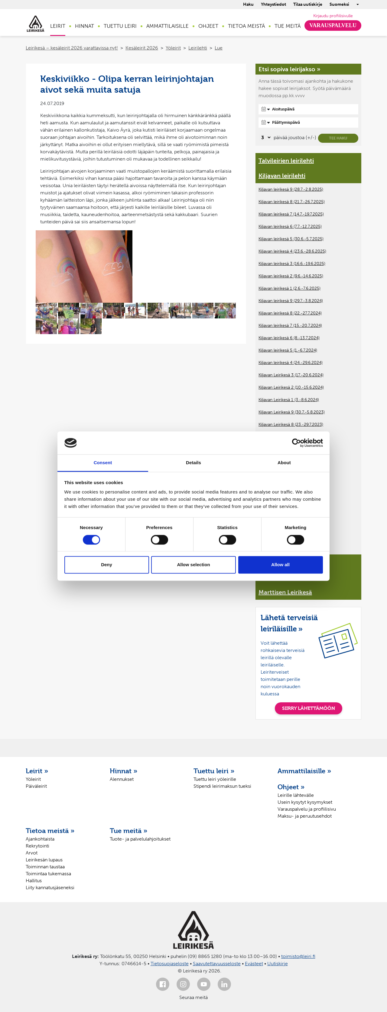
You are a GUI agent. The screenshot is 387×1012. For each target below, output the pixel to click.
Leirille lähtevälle (296, 795)
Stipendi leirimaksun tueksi (222, 786)
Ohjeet (208, 26)
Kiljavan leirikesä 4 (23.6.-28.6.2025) (292, 251)
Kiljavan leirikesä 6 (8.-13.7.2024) (289, 337)
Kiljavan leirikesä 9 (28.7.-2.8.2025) (291, 189)
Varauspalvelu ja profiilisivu (307, 809)
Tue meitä (288, 26)
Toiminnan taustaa (45, 867)
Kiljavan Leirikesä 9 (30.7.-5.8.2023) (292, 412)
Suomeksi (339, 4)
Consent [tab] (103, 462)
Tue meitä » (129, 831)
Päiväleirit (36, 786)
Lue (219, 48)
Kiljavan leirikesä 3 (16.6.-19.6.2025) (292, 263)
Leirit (57, 26)
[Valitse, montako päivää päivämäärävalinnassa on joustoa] (265, 137)
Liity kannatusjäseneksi (50, 887)
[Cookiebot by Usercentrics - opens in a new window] (296, 442)
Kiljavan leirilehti (282, 175)
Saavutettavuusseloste (217, 963)
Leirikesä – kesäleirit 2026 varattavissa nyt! (72, 48)
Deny (106, 564)
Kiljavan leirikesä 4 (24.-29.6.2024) (291, 362)
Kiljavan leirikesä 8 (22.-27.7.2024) (290, 313)
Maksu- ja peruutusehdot (305, 816)
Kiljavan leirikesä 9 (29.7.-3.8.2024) (291, 300)
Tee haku (338, 138)
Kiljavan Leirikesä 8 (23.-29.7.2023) (291, 424)
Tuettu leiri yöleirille (215, 779)
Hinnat (84, 26)
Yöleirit (173, 48)
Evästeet (254, 963)
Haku (248, 4)
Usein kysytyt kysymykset (305, 802)
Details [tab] (193, 462)
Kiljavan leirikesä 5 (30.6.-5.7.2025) (291, 238)
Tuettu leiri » (214, 771)
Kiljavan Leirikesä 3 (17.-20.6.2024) (291, 375)
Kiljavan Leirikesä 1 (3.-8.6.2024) (289, 399)
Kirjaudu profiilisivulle (333, 15)
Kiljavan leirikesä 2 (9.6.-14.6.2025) (291, 276)
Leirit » (37, 771)
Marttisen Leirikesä (285, 592)
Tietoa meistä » (50, 831)
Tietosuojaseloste (170, 963)
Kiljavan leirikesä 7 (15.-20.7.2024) (290, 325)
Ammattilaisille (167, 26)
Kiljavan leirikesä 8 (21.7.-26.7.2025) (292, 201)
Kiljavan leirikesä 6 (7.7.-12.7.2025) (290, 226)
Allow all (280, 564)
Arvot (31, 853)
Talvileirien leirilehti (286, 160)
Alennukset (122, 779)
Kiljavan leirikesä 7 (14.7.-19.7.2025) (291, 214)
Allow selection (193, 564)
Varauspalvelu (332, 25)
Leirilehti (197, 48)
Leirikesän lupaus (44, 860)
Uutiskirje (277, 963)
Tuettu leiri (120, 26)
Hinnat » (124, 771)
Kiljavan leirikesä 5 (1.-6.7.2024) (288, 350)
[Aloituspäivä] (308, 109)
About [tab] (284, 462)
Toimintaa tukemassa (48, 873)
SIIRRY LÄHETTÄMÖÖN (308, 708)
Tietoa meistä (246, 26)
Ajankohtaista (40, 839)
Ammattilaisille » (304, 771)
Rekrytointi (37, 846)
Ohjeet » (291, 787)
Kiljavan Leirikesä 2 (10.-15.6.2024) (291, 387)
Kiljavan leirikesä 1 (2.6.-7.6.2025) (289, 288)
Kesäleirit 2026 (141, 48)
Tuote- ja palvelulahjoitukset (140, 839)
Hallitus (34, 880)
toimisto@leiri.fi (298, 956)
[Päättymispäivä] (308, 122)
